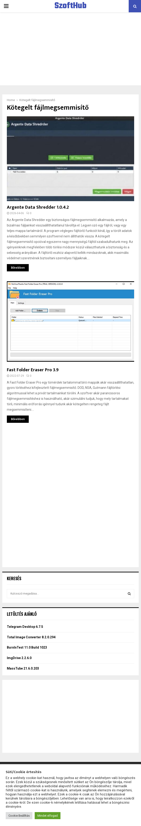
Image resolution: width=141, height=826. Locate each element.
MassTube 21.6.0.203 (23, 668)
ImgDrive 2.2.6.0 (19, 658)
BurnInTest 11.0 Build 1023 (27, 647)
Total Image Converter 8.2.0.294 (31, 637)
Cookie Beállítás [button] (19, 815)
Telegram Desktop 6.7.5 (25, 627)
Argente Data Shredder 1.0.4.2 (38, 207)
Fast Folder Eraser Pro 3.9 (33, 370)
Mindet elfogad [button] (47, 815)
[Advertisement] (70, 49)
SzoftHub (70, 6)
